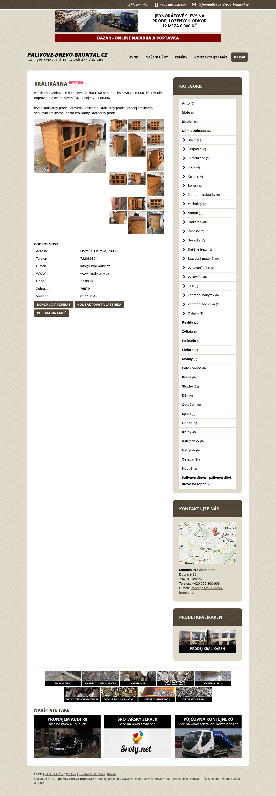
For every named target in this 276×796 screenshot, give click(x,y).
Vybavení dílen (201, 268)
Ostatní (195, 313)
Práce (189, 377)
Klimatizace (199, 158)
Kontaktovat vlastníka (99, 304)
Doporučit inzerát (54, 304)
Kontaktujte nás (210, 57)
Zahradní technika (204, 304)
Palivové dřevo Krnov (156, 778)
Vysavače (197, 277)
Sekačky (196, 240)
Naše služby (157, 57)
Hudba (189, 423)
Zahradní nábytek (203, 295)
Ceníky (181, 57)
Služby (190, 386)
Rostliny (196, 231)
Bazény (195, 140)
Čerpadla (197, 149)
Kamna (195, 176)
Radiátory (197, 222)
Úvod (134, 57)
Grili (193, 286)
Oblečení (191, 404)
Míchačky (197, 204)
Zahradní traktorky (204, 194)
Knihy (189, 432)
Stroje (190, 121)
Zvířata (190, 331)
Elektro (190, 350)
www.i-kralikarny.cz (94, 273)
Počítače (191, 341)
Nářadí (195, 213)
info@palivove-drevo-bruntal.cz (223, 4)
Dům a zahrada (196, 131)
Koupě (189, 468)
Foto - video (194, 368)
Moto (188, 112)
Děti (187, 395)
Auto (188, 103)
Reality (190, 322)
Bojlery (195, 185)
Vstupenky (193, 441)
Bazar (239, 57)
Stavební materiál (203, 258)
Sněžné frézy (200, 249)
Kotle (194, 167)
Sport (188, 414)
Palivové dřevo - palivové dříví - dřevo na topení (207, 481)
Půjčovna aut (210, 778)
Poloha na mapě (51, 313)
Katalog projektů (108, 778)
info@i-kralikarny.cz (95, 266)
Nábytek (191, 450)
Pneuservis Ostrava (186, 778)
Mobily (189, 359)
